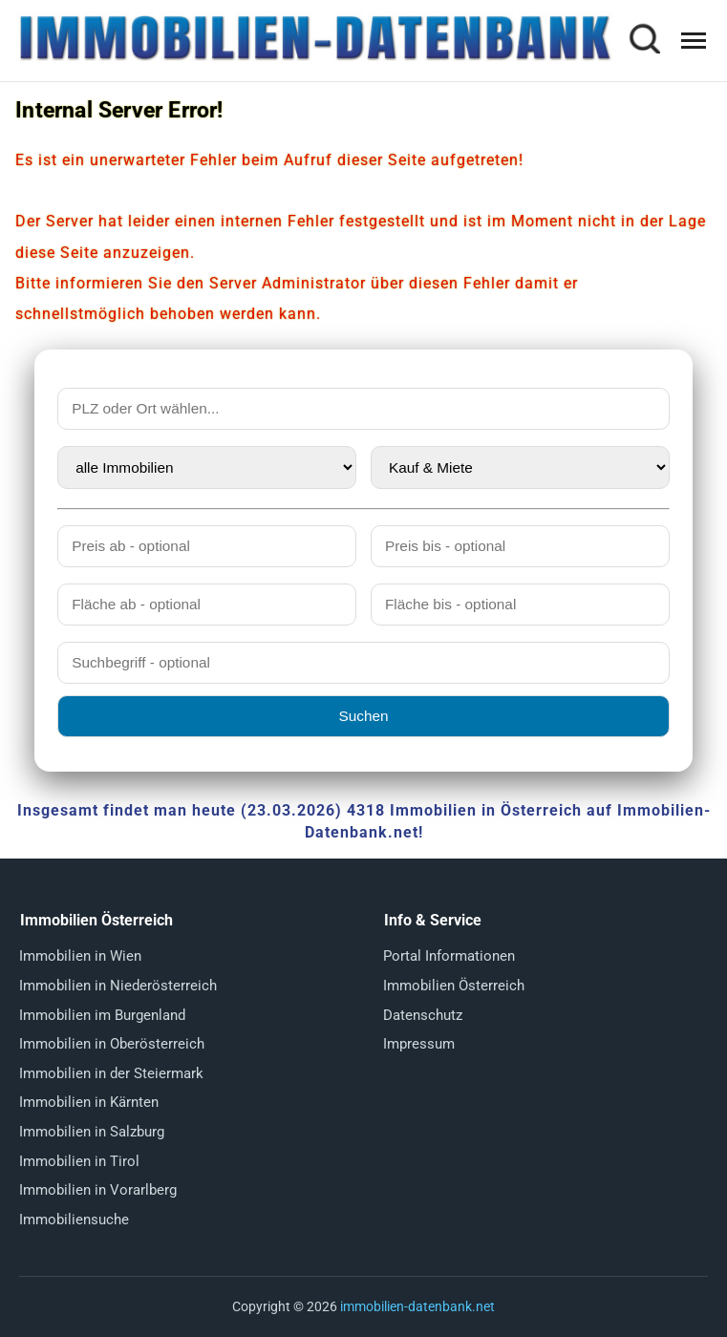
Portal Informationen (449, 956)
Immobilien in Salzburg (91, 1131)
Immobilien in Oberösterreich (111, 1043)
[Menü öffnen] (693, 40)
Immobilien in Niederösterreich (118, 985)
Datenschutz (422, 1015)
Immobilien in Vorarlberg (98, 1190)
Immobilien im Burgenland (102, 1015)
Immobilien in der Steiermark (111, 1073)
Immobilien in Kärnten (89, 1102)
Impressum (419, 1043)
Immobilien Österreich (453, 985)
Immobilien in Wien (80, 956)
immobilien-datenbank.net (417, 1306)
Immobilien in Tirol (79, 1161)
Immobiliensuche (74, 1219)
